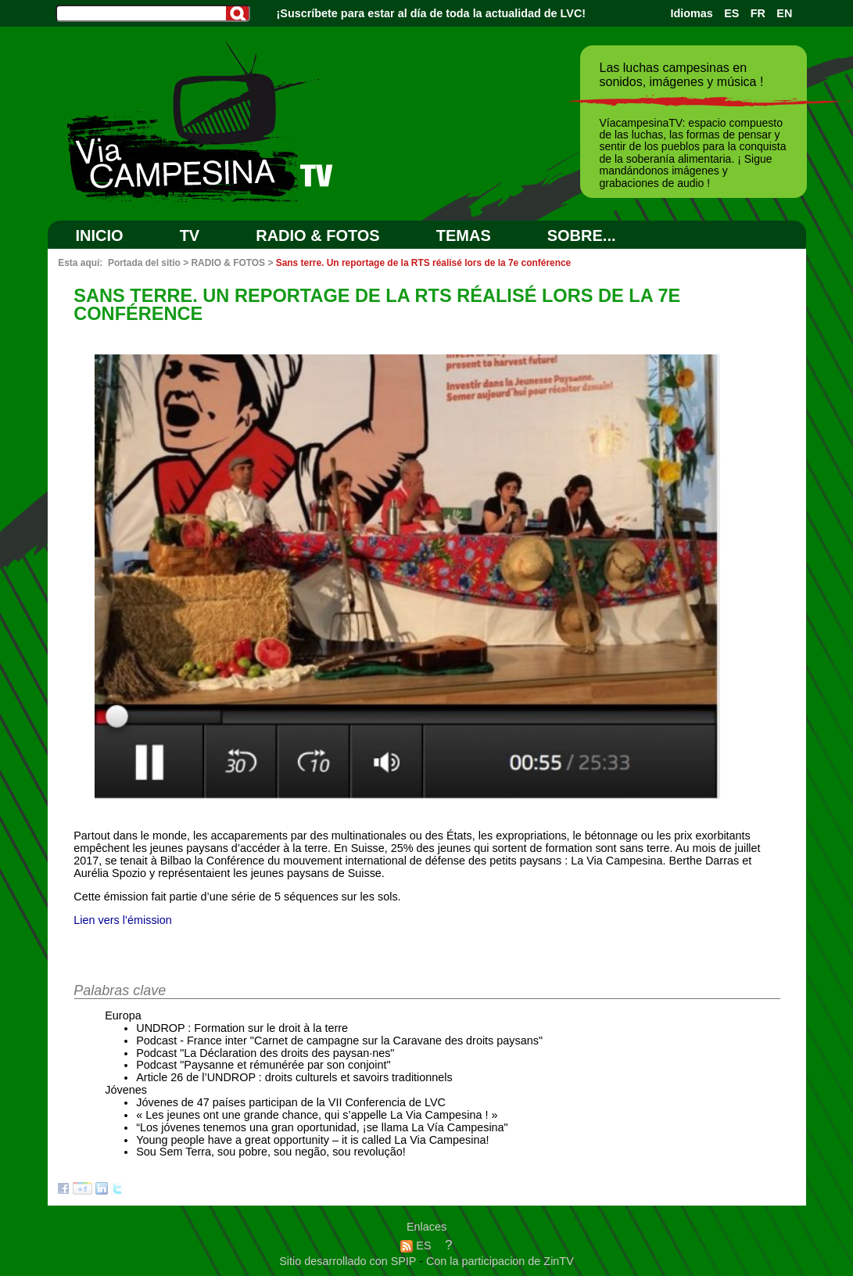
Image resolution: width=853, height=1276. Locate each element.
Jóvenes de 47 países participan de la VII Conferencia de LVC (291, 1102)
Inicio (100, 235)
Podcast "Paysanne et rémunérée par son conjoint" (263, 1065)
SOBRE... (581, 235)
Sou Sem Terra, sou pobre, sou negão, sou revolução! (271, 1151)
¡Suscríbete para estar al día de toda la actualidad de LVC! (431, 13)
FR (758, 13)
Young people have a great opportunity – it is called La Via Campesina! (312, 1140)
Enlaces (426, 1226)
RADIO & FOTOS (318, 235)
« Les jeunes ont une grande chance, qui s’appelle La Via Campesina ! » (316, 1115)
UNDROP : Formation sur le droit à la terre (242, 1028)
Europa (123, 1015)
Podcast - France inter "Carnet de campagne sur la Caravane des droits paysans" (339, 1040)
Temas (463, 235)
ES (731, 13)
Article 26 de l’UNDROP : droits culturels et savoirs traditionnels (294, 1077)
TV (190, 235)
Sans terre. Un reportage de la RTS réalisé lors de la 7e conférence (424, 262)
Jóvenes (126, 1090)
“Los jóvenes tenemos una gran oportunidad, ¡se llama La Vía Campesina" (321, 1127)
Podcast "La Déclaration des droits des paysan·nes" (265, 1053)
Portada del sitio (144, 262)
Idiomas (691, 13)
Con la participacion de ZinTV (500, 1261)
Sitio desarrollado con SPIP (349, 1261)
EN (784, 13)
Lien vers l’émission (122, 920)
